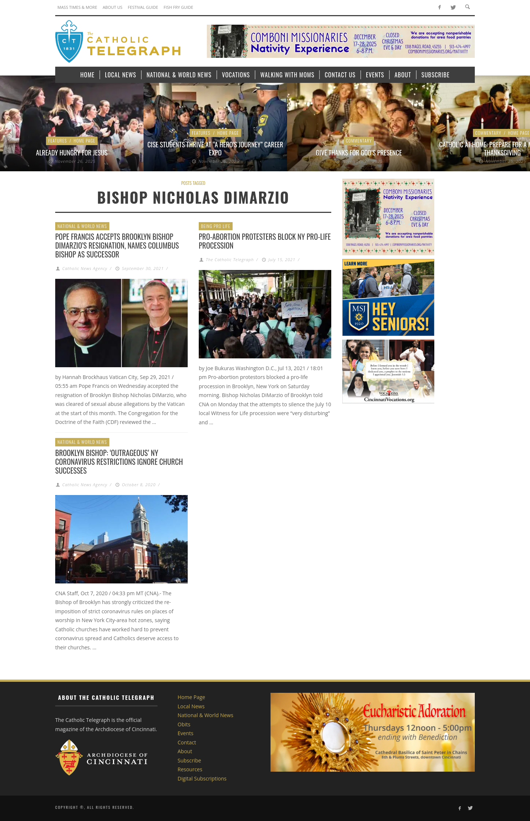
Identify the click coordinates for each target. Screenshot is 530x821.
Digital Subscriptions (202, 778)
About (185, 751)
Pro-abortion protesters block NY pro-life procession (265, 241)
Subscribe (189, 760)
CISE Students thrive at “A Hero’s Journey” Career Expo (215, 148)
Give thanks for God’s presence (359, 152)
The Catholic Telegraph (230, 259)
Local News (191, 706)
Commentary (359, 140)
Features (57, 140)
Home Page (84, 140)
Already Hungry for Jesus (71, 152)
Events (186, 733)
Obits (184, 724)
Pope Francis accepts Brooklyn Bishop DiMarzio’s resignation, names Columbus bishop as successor (117, 245)
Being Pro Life (215, 226)
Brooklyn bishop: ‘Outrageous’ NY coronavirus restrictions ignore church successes (119, 461)
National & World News (82, 226)
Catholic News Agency (84, 268)
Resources (190, 769)
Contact (187, 742)
